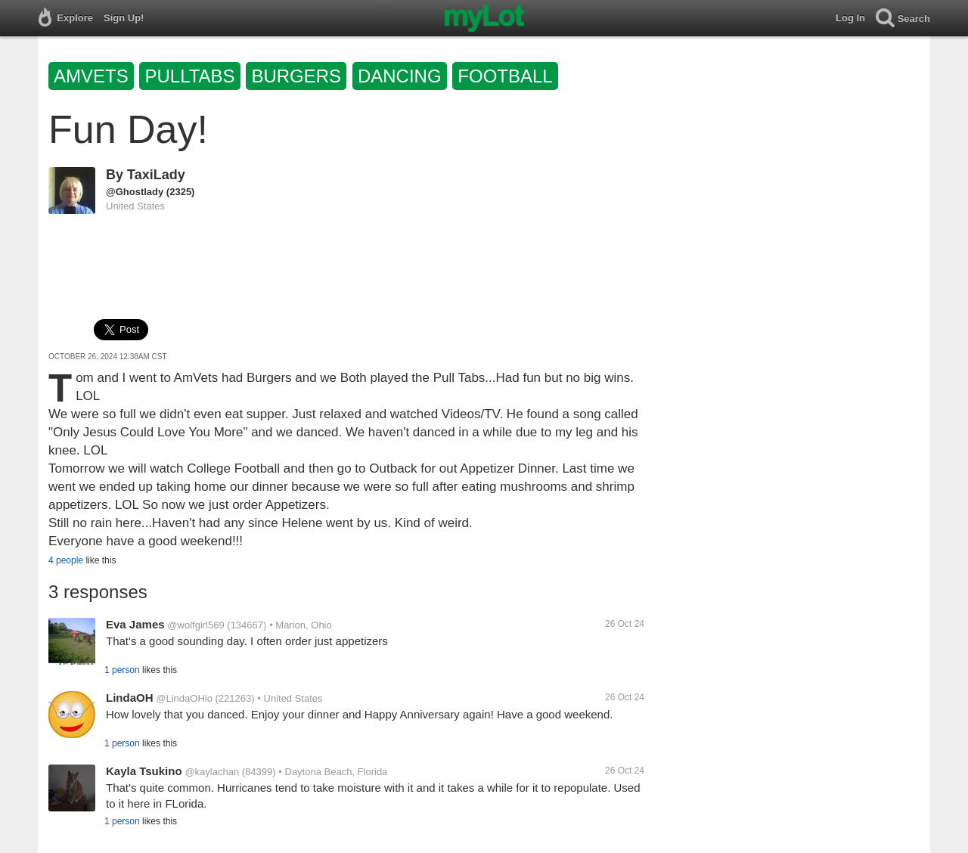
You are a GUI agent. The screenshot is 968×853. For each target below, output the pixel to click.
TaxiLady (156, 174)
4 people (65, 560)
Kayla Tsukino (144, 771)
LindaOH (130, 697)
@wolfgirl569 (195, 625)
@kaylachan (212, 771)
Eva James (135, 624)
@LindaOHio (184, 698)
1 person (122, 670)
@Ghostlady (134, 191)
